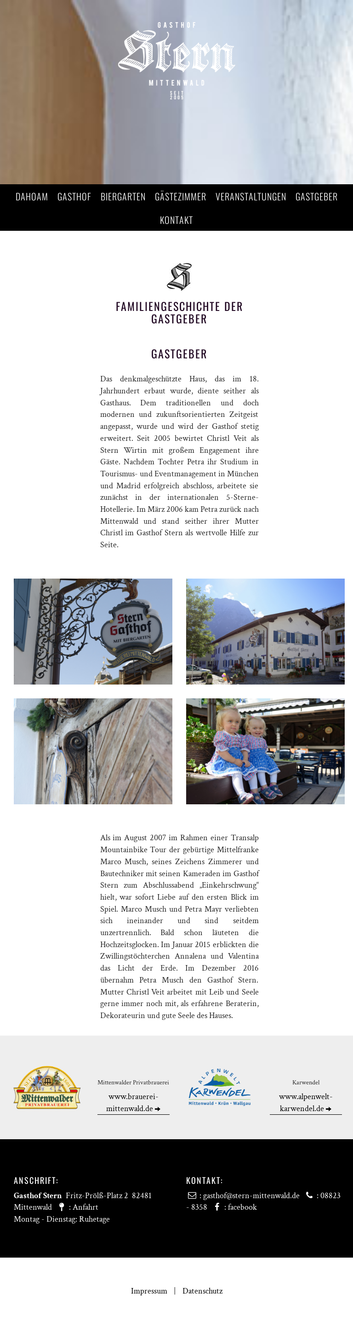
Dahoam (32, 196)
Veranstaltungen (251, 196)
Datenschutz (202, 1291)
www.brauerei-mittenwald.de (133, 1102)
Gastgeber (317, 196)
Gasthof (74, 196)
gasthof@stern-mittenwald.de (251, 1195)
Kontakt (176, 220)
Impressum (149, 1291)
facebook (242, 1207)
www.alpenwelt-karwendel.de (306, 1102)
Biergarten (123, 196)
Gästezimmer (180, 196)
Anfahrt (85, 1207)
